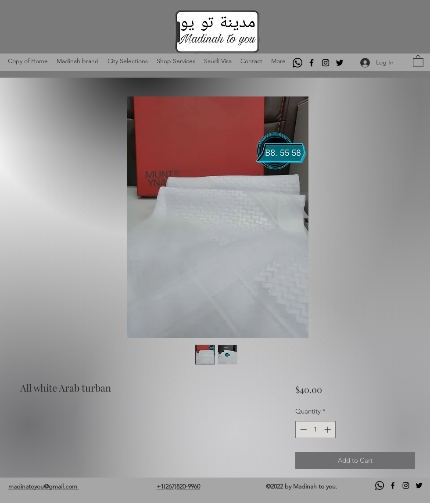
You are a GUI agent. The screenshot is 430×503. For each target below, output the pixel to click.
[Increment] (328, 429)
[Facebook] (311, 63)
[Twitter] (339, 63)
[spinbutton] (315, 429)
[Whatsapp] (297, 63)
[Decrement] (302, 429)
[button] (418, 60)
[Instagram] (325, 63)
